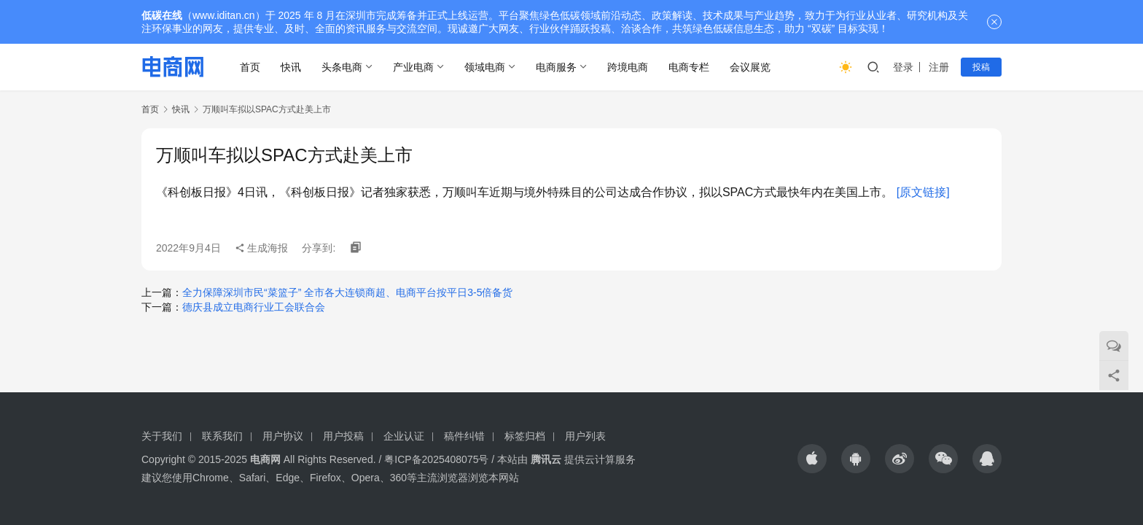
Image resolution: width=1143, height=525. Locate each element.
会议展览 (750, 67)
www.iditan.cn (223, 15)
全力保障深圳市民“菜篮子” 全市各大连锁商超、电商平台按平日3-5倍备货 (347, 292)
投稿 (981, 67)
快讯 (291, 67)
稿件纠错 (464, 436)
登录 (903, 67)
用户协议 (282, 436)
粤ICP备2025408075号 (436, 459)
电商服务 (556, 67)
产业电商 (413, 67)
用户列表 (585, 436)
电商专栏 (688, 67)
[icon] (812, 458)
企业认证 (403, 436)
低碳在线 (161, 15)
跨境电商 (627, 67)
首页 (250, 67)
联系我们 (222, 436)
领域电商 (484, 67)
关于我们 (161, 436)
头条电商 (341, 67)
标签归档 (524, 436)
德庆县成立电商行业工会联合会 (253, 307)
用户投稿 (343, 436)
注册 (939, 67)
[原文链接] (923, 192)
